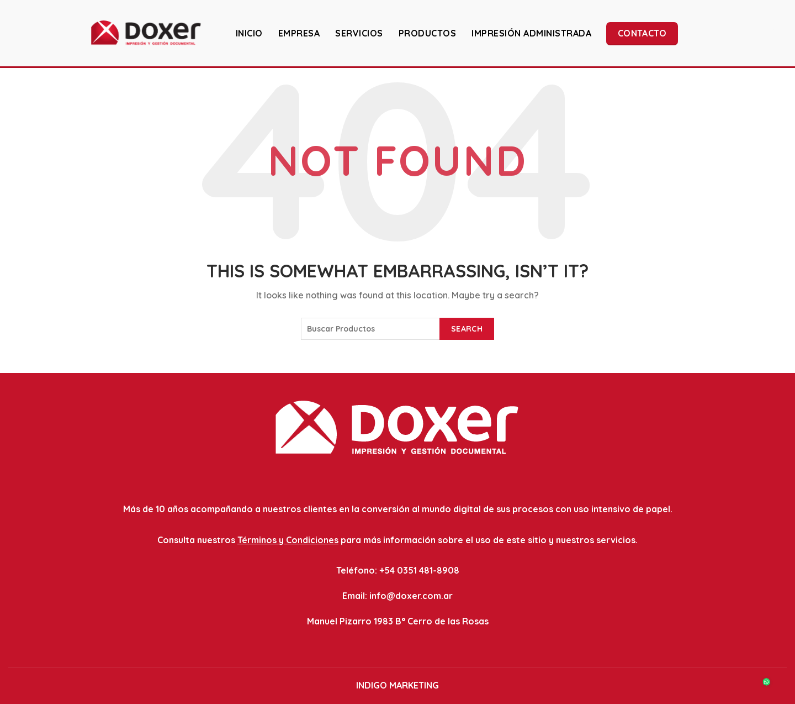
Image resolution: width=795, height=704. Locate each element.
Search (467, 329)
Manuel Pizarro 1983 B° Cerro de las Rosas (398, 621)
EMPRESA (299, 33)
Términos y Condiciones (287, 539)
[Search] (778, 32)
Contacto (642, 33)
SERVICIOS (359, 33)
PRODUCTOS (428, 33)
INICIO (249, 33)
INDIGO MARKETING (397, 685)
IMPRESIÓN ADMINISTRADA (531, 33)
